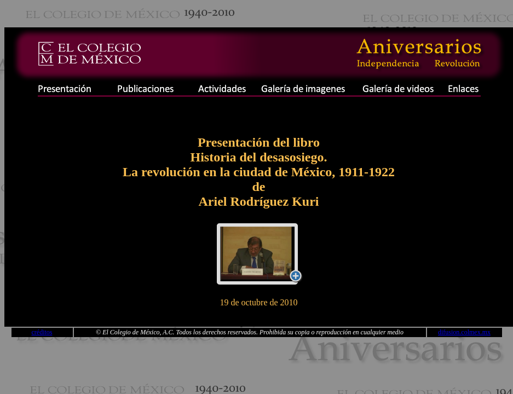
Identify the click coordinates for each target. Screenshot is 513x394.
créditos (42, 332)
